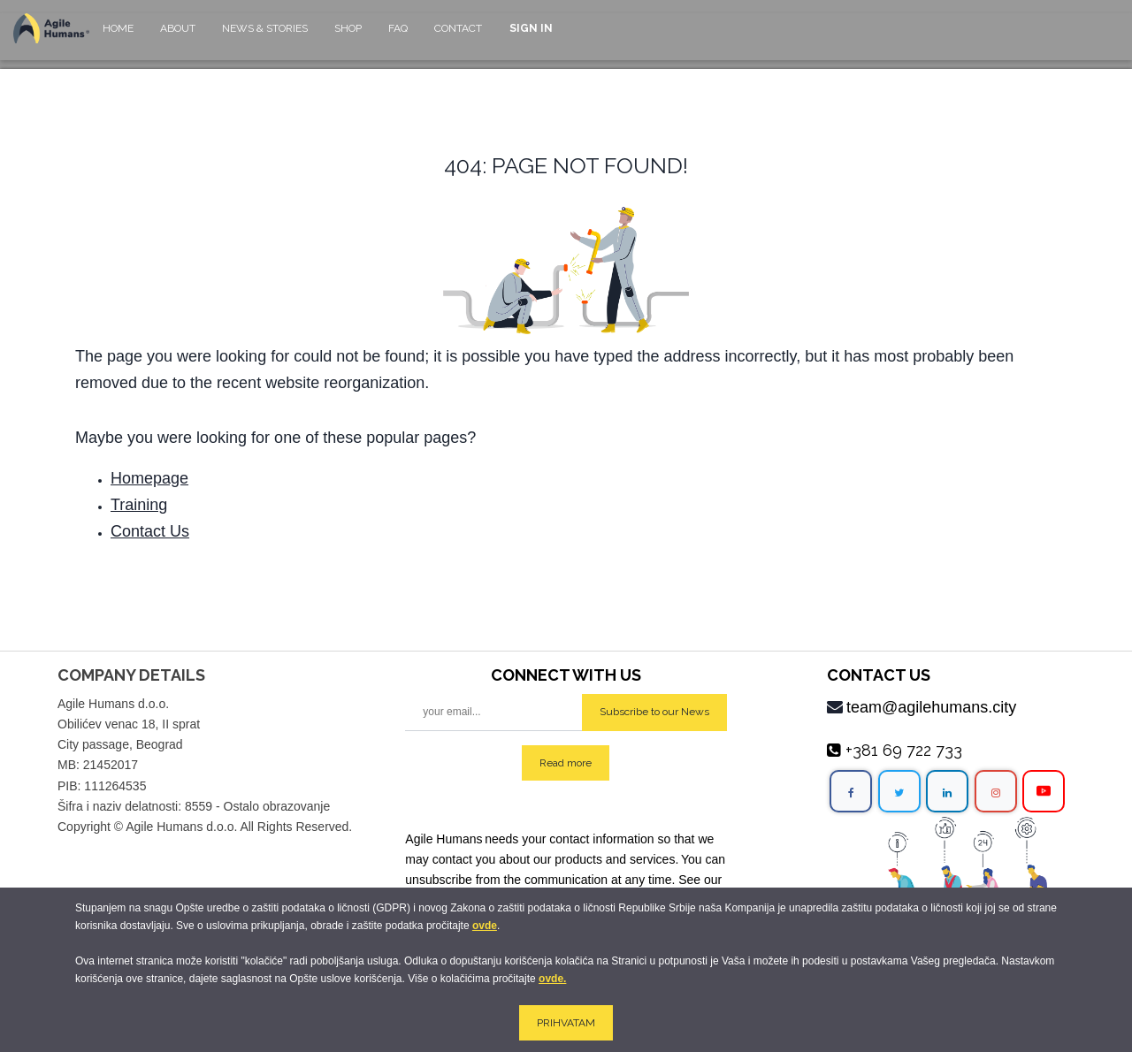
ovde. (552, 978)
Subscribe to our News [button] (654, 711)
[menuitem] (118, 36)
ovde (484, 925)
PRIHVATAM (566, 1023)
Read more (565, 763)
